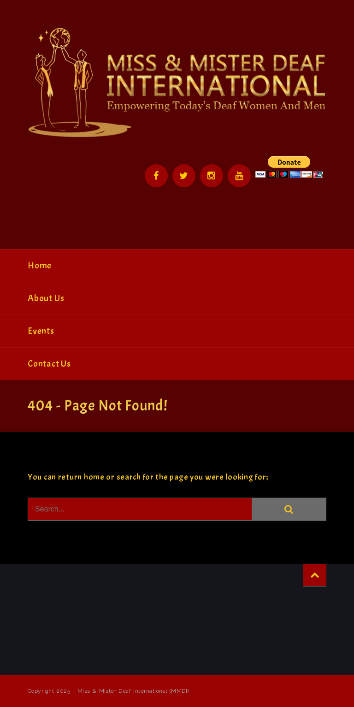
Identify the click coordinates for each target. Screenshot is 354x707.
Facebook (156, 175)
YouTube (239, 175)
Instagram (211, 175)
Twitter (183, 175)
